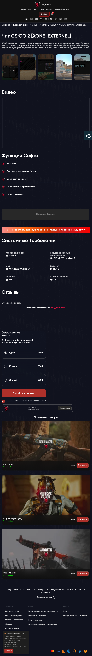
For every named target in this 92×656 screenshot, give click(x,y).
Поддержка (65, 408)
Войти (44, 14)
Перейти (82, 465)
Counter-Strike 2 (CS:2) (44, 25)
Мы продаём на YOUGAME (75, 616)
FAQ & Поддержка (42, 10)
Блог (65, 611)
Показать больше (45, 214)
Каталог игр (25, 10)
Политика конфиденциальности (43, 611)
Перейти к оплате (24, 393)
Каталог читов (21, 25)
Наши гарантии (62, 10)
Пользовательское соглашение (42, 624)
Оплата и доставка (37, 616)
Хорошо (9, 650)
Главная (6, 25)
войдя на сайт (58, 308)
